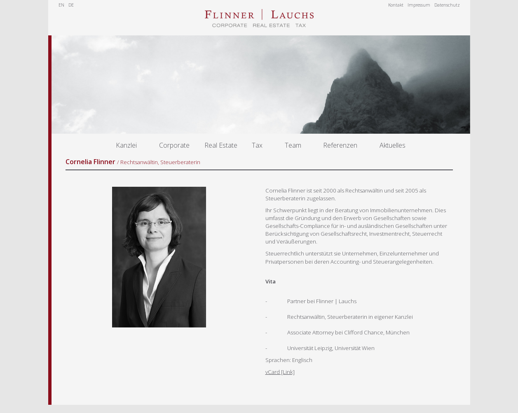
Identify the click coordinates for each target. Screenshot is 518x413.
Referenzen (340, 145)
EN (61, 5)
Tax (257, 145)
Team (293, 145)
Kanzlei (126, 145)
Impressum (419, 5)
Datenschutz (447, 5)
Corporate (174, 145)
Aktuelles (392, 145)
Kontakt (395, 5)
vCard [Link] (280, 372)
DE (71, 5)
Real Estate (220, 145)
